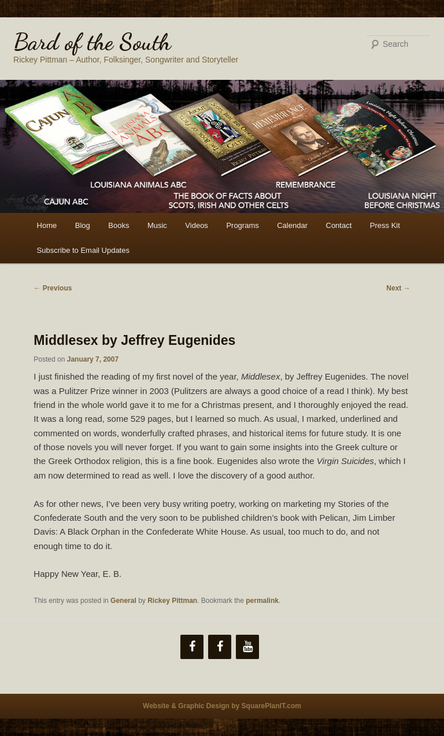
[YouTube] (247, 647)
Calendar (292, 225)
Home (47, 225)
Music (157, 225)
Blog (82, 225)
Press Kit (385, 225)
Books (118, 225)
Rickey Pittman (172, 601)
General (123, 601)
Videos (196, 225)
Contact (339, 225)
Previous (53, 288)
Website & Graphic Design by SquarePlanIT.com (222, 706)
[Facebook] (192, 647)
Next (398, 288)
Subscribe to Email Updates (83, 250)
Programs (242, 225)
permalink (262, 601)
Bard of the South (92, 42)
